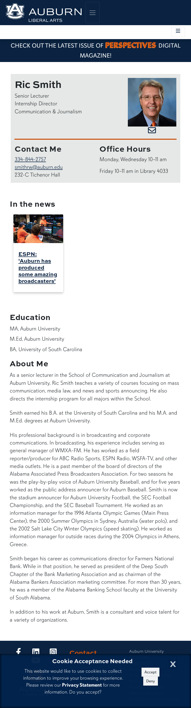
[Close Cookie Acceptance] (173, 662)
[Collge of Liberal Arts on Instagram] (53, 653)
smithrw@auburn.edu (39, 167)
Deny (150, 681)
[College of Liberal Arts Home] (44, 12)
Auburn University (146, 651)
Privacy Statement (82, 685)
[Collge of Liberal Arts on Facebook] (18, 653)
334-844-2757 (30, 159)
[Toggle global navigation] (92, 12)
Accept (150, 672)
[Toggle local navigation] (178, 32)
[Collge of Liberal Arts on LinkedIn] (35, 653)
